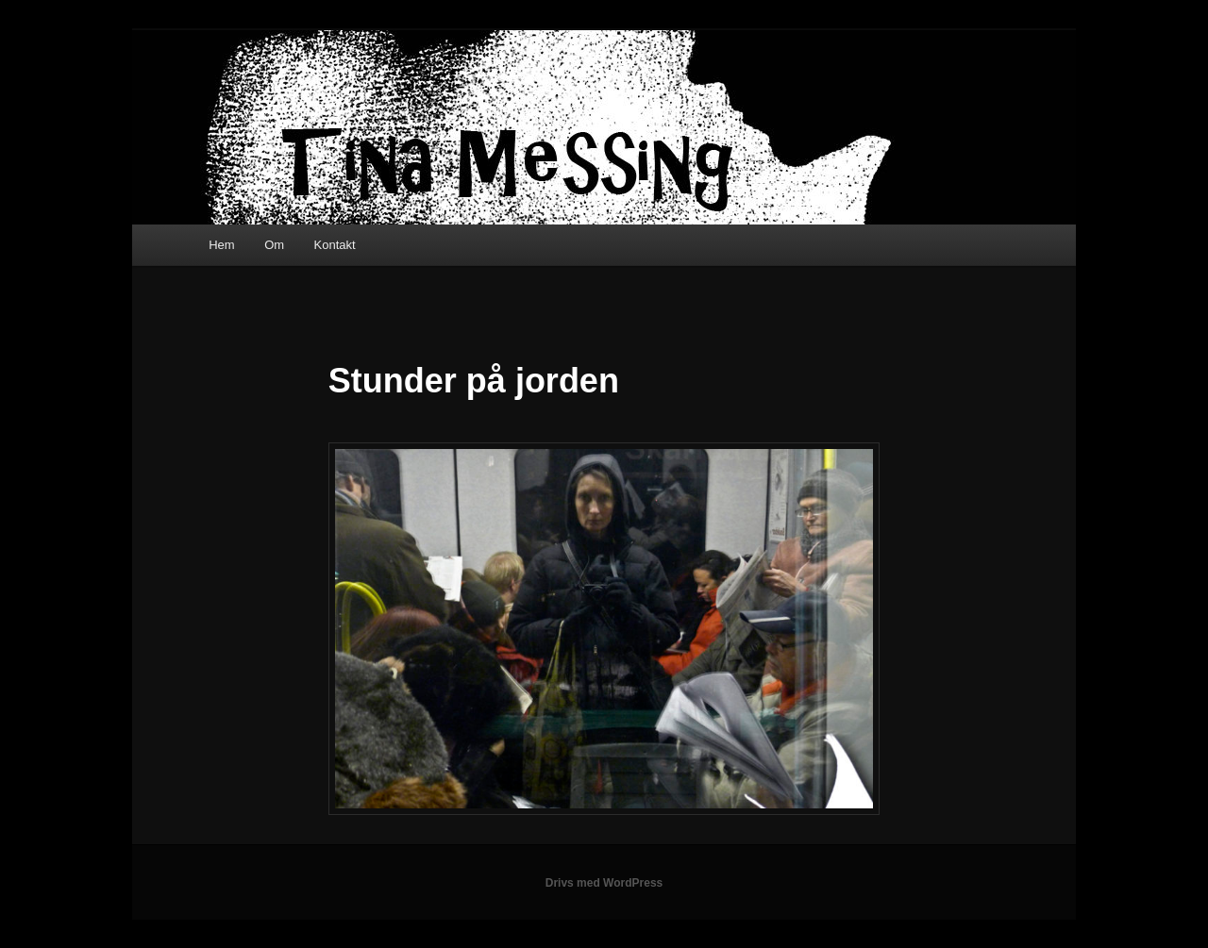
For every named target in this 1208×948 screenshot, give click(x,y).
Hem (221, 245)
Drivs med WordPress (604, 883)
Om (274, 245)
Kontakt (335, 245)
